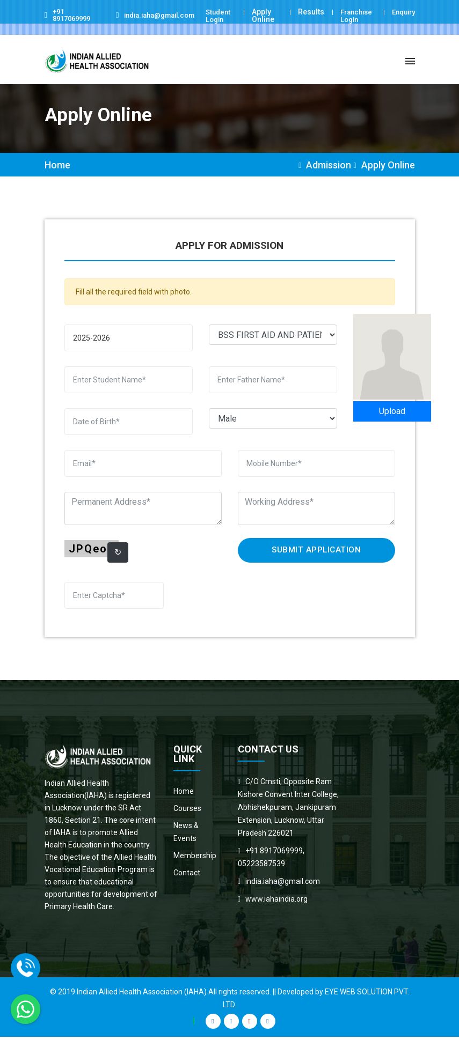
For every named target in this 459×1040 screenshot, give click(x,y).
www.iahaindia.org (276, 902)
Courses (187, 811)
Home (57, 168)
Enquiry (401, 12)
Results (307, 12)
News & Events (186, 835)
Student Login (219, 16)
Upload (392, 414)
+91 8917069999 (74, 15)
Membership (194, 858)
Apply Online (262, 16)
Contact (186, 876)
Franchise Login (354, 16)
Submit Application (316, 553)
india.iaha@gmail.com (169, 15)
